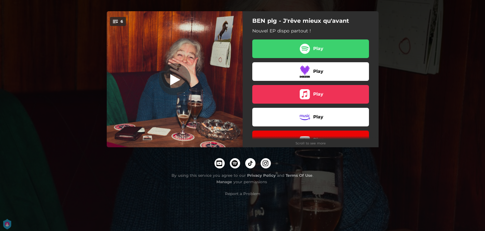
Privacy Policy (261, 175)
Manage (224, 181)
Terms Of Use (299, 175)
